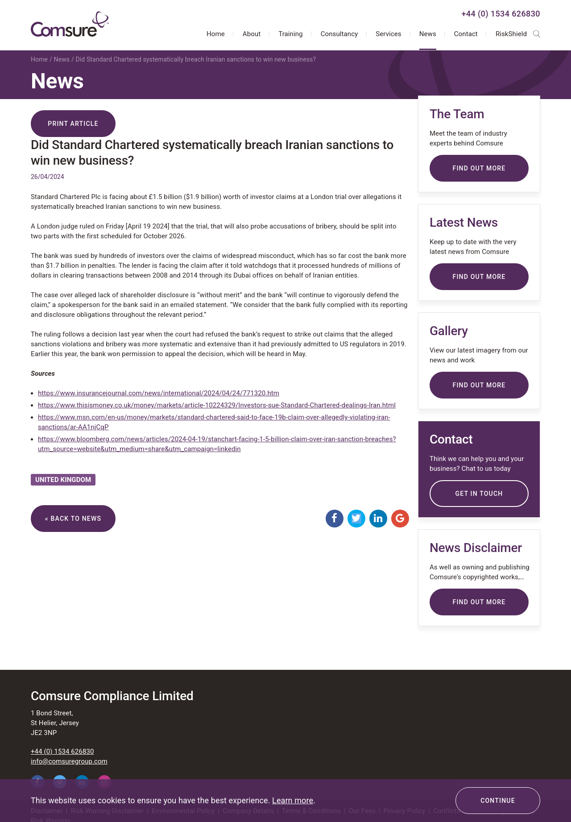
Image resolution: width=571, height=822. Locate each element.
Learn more (292, 800)
